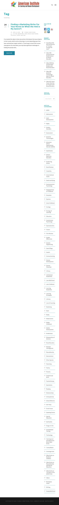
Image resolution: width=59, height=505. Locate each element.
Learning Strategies (49, 294)
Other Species (50, 360)
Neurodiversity (50, 352)
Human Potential (48, 266)
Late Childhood (50, 284)
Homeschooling (50, 256)
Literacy (48, 299)
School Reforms (50, 400)
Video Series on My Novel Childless (50, 457)
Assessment (49, 133)
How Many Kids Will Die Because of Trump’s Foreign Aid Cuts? (50, 46)
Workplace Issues (49, 482)
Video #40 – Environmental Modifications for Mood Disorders (50, 56)
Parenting (49, 364)
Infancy (48, 271)
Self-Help (48, 404)
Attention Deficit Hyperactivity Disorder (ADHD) (50, 144)
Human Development (49, 260)
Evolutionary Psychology (49, 221)
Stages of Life (49, 425)
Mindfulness (49, 333)
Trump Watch (49, 447)
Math (47, 311)
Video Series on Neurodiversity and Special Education (50, 465)
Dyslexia (48, 199)
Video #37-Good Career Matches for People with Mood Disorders (50, 84)
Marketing (21, 33)
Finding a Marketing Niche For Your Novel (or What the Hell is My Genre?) (25, 26)
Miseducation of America (50, 338)
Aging (47, 123)
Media (47, 314)
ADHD (47, 110)
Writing (23, 35)
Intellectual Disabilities (49, 275)
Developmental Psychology (50, 185)
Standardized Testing (49, 430)
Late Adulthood (50, 280)
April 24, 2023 (16, 32)
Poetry (48, 368)
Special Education (49, 417)
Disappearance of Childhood (50, 190)
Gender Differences (49, 238)
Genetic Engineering (49, 243)
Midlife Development (49, 328)
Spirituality (49, 422)
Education (49, 216)
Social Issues (49, 408)
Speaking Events (50, 412)
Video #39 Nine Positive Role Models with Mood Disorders (50, 65)
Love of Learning (50, 303)
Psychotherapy (50, 381)
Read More (9, 53)
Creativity (48, 171)
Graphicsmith (49, 501)
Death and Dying (50, 180)
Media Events (49, 318)
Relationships (50, 393)
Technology (49, 435)
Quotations (49, 385)
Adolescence (49, 114)
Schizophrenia (50, 397)
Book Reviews (49, 167)
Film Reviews (49, 233)
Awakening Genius (49, 162)
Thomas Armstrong (30, 32)
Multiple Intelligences (49, 347)
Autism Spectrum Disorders (48, 156)
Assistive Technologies (49, 137)
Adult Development (49, 118)
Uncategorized (50, 451)
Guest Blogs (49, 248)
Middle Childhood (49, 323)
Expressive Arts (50, 225)
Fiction (15, 33)
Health (48, 252)
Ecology (48, 207)
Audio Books (49, 151)
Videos (18, 35)
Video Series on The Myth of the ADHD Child (50, 472)
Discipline (48, 195)
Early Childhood (50, 203)
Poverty (48, 372)
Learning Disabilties (49, 288)
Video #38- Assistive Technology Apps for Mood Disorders (50, 74)
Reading (48, 389)
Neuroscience (49, 356)
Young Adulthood (50, 491)
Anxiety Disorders (48, 128)
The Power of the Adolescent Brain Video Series (50, 441)
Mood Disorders (50, 343)
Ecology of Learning (49, 211)
